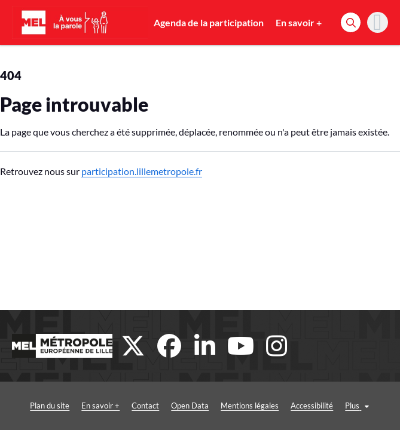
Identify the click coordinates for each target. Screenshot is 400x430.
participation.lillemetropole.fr (141, 171)
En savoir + (299, 22)
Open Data (190, 405)
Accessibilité (312, 405)
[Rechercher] (350, 22)
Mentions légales (250, 405)
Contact (145, 405)
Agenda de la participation (209, 22)
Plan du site (49, 405)
